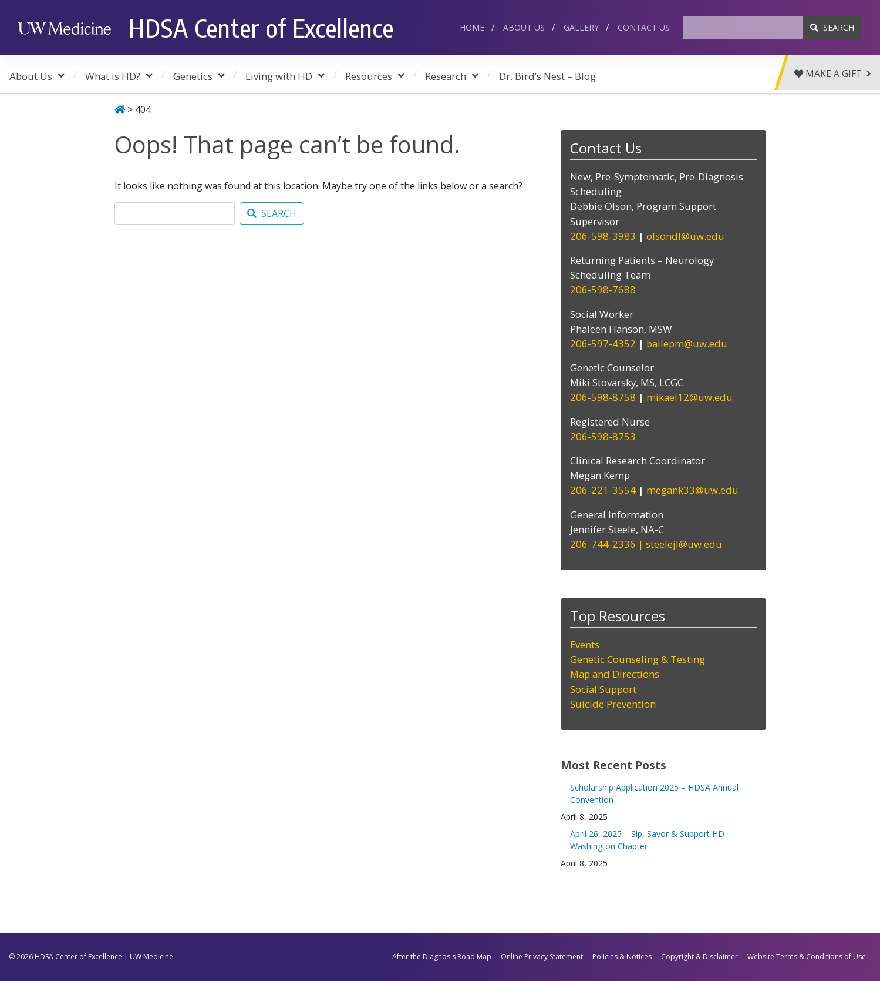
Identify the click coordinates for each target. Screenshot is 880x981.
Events (584, 644)
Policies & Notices (622, 957)
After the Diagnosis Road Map (441, 957)
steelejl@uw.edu (684, 544)
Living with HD (278, 76)
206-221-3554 (604, 490)
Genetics (193, 76)
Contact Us (644, 27)
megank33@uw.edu (692, 490)
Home (472, 27)
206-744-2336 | (608, 544)
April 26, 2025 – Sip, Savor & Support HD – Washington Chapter (650, 840)
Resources (368, 76)
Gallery (581, 27)
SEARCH (832, 27)
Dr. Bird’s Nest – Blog (547, 76)
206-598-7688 (604, 289)
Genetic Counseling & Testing (637, 659)
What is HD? (112, 76)
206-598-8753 (603, 436)
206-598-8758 (603, 397)
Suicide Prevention (613, 704)
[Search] (743, 27)
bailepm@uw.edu (686, 343)
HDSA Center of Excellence (261, 27)
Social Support (603, 689)
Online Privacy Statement (542, 957)
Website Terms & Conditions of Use (806, 957)
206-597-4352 (603, 343)
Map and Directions (614, 674)
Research (445, 76)
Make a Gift (832, 74)
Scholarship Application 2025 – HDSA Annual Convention (654, 793)
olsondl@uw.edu (685, 236)
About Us (524, 27)
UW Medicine (151, 957)
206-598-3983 (603, 236)
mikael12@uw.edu (689, 397)
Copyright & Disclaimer (699, 957)
